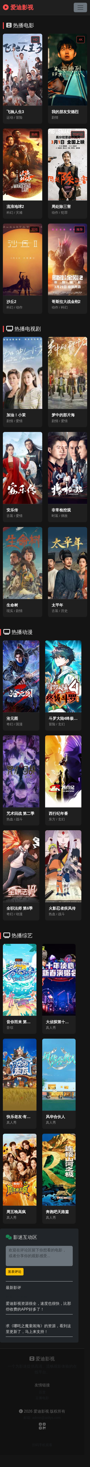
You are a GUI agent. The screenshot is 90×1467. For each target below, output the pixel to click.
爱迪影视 (18, 7)
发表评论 (14, 1272)
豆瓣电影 (42, 1398)
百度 (42, 1392)
